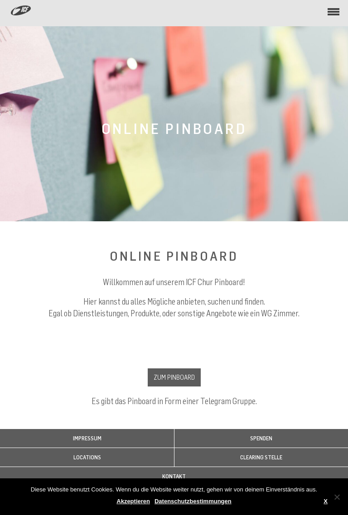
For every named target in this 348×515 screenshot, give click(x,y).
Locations (87, 457)
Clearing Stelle (261, 457)
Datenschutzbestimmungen (193, 501)
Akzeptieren (133, 501)
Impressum (87, 438)
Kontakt (174, 476)
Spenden (261, 438)
